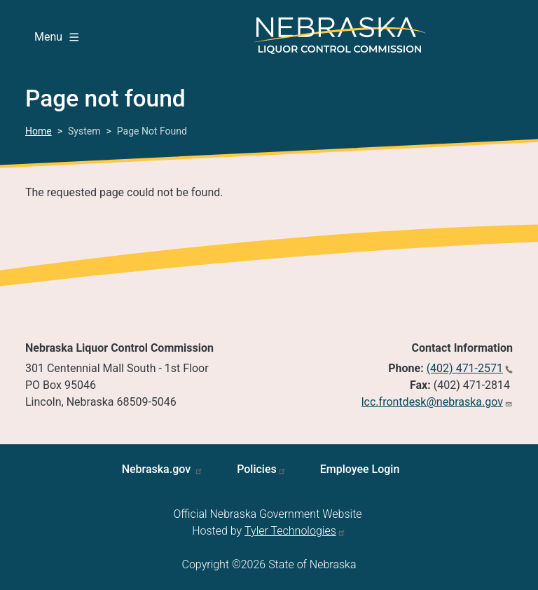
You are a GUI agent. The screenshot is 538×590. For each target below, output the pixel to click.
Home (38, 131)
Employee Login (360, 469)
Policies (257, 469)
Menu (56, 36)
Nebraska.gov (158, 469)
